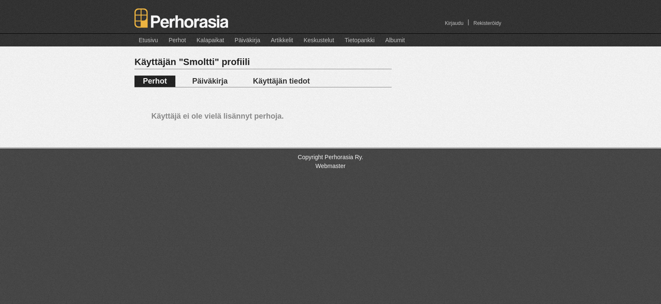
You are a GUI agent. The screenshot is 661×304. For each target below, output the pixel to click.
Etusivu (148, 40)
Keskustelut (319, 40)
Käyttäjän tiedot (281, 81)
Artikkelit (282, 40)
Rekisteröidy (487, 23)
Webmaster (330, 166)
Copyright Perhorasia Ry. (330, 157)
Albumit (395, 40)
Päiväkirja (248, 40)
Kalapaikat (210, 40)
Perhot (177, 40)
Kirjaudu (454, 23)
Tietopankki (360, 40)
